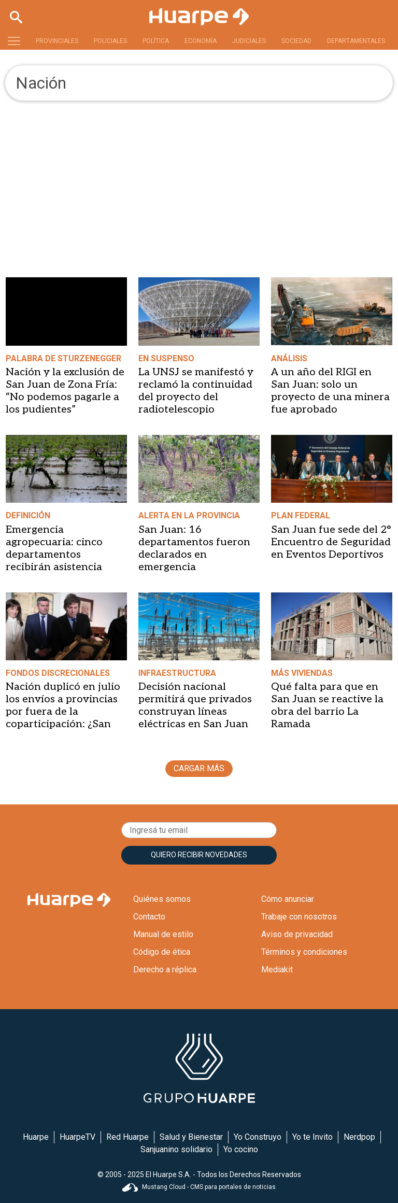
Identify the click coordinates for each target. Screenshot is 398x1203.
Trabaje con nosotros (299, 917)
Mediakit (277, 969)
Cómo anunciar (287, 899)
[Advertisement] (199, 178)
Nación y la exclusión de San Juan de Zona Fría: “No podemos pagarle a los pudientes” (65, 391)
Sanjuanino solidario (176, 1149)
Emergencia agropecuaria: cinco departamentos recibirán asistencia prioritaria (54, 554)
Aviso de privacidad (297, 934)
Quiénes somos (162, 899)
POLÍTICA (156, 41)
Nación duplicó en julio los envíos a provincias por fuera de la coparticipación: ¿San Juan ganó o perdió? (63, 712)
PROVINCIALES (57, 41)
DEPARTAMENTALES (356, 41)
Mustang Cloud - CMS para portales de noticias (199, 1187)
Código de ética (161, 952)
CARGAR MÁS (199, 768)
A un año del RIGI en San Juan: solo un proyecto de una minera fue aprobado (330, 391)
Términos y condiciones (304, 952)
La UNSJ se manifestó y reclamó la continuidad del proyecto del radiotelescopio (195, 391)
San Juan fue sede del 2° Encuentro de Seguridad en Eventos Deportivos (331, 542)
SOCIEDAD (296, 41)
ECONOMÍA (200, 41)
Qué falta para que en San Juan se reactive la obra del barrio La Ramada (327, 705)
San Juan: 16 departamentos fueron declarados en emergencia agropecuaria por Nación (194, 560)
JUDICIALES (249, 41)
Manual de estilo (163, 934)
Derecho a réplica (164, 969)
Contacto (149, 917)
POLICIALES (110, 41)
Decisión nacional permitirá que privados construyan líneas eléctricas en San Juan (195, 705)
